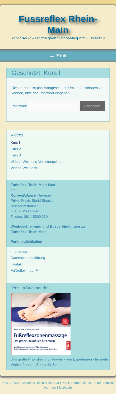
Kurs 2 (16, 149)
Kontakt (17, 264)
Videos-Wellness (24, 168)
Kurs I (15, 143)
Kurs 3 (16, 155)
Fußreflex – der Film (26, 271)
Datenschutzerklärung (28, 258)
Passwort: (45, 106)
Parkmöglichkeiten (26, 242)
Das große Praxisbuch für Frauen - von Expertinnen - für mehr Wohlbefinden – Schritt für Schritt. (59, 359)
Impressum (19, 252)
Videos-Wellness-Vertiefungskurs (37, 162)
